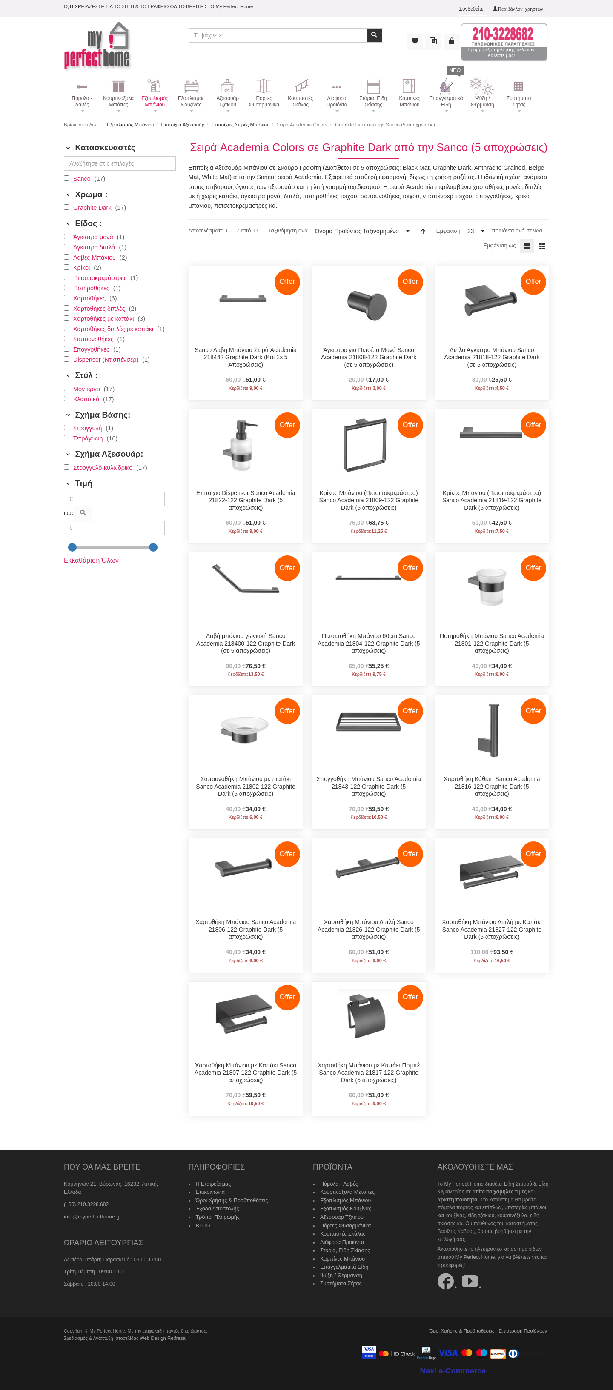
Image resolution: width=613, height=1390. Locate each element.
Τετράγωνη (88, 438)
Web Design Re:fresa (161, 1336)
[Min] (114, 498)
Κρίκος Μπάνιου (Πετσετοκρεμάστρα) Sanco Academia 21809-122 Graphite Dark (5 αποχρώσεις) (368, 500)
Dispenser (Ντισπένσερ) (106, 359)
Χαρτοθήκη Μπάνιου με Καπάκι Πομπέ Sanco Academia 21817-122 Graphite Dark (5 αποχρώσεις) (369, 1071)
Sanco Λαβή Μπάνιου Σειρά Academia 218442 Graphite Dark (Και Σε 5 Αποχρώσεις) (246, 357)
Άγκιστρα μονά (94, 236)
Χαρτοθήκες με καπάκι (104, 318)
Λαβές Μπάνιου (95, 257)
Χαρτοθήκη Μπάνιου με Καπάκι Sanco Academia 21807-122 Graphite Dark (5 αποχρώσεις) (246, 1071)
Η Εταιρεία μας (212, 1183)
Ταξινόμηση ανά (287, 230)
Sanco (82, 178)
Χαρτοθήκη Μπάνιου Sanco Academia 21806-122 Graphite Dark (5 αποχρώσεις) (245, 928)
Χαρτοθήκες (90, 298)
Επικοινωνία (209, 1191)
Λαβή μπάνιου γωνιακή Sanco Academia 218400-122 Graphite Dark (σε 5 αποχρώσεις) (245, 642)
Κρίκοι (82, 267)
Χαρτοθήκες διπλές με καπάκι (114, 328)
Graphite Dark (93, 207)
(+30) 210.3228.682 (86, 1195)
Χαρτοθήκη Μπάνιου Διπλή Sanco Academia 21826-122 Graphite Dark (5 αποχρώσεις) (369, 928)
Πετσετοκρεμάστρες (101, 277)
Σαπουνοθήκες (94, 338)
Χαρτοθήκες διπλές (100, 308)
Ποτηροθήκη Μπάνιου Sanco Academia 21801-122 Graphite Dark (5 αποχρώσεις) (492, 642)
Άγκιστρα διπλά (95, 246)
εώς (69, 512)
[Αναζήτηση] (83, 513)
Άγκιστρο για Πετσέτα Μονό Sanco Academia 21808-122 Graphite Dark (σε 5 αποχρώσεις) (368, 357)
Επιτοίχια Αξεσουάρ (181, 124)
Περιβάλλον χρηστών (520, 8)
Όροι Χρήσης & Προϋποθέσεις (230, 1198)
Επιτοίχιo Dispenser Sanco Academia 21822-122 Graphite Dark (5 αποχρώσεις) (245, 500)
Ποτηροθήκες (92, 287)
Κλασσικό (87, 398)
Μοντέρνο (87, 388)
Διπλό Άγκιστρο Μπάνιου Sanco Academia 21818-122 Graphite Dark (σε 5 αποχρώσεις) (491, 357)
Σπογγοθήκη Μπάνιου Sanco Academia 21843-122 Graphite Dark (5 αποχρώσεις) (369, 785)
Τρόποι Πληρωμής (217, 1214)
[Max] (114, 527)
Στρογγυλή (88, 427)
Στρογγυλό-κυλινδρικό (103, 467)
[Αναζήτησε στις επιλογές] (120, 163)
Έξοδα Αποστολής (216, 1207)
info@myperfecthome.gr (91, 1207)
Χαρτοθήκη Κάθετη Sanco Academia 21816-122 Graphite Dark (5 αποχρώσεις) (492, 785)
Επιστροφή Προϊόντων (524, 1328)
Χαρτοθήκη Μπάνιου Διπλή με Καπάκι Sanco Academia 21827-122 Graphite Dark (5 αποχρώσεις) (491, 928)
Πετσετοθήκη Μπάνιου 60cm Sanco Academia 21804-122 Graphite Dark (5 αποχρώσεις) (369, 642)
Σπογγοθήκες (92, 349)
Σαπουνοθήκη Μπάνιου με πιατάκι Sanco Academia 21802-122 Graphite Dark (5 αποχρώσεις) (245, 785)
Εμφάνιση (447, 230)
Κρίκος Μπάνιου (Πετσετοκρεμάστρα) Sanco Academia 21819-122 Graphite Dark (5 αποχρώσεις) (492, 500)
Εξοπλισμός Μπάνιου (130, 124)
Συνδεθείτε (471, 9)
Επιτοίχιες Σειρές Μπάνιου (238, 124)
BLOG (203, 1222)
